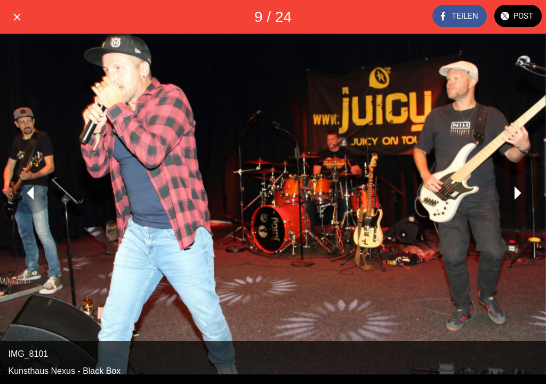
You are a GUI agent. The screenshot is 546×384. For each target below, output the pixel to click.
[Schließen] (17, 17)
